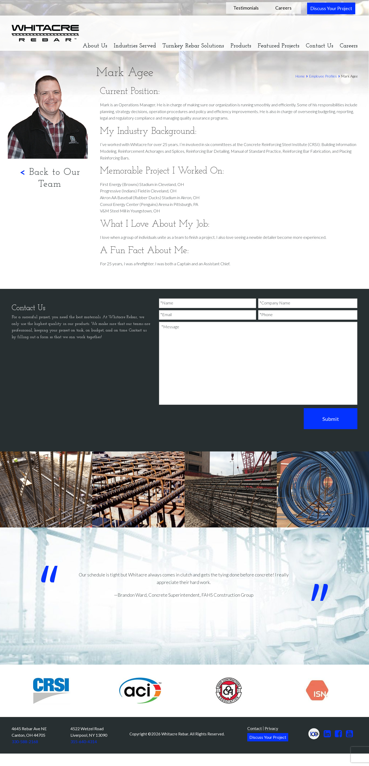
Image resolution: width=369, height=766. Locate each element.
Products (240, 46)
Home (300, 76)
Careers (283, 8)
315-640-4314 (83, 741)
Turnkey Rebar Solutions (193, 46)
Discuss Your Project (331, 8)
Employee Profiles (323, 76)
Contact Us (319, 46)
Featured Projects (278, 46)
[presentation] (198, 419)
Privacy (271, 728)
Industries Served (135, 46)
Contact (254, 728)
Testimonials (246, 8)
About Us (95, 46)
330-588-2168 (25, 741)
